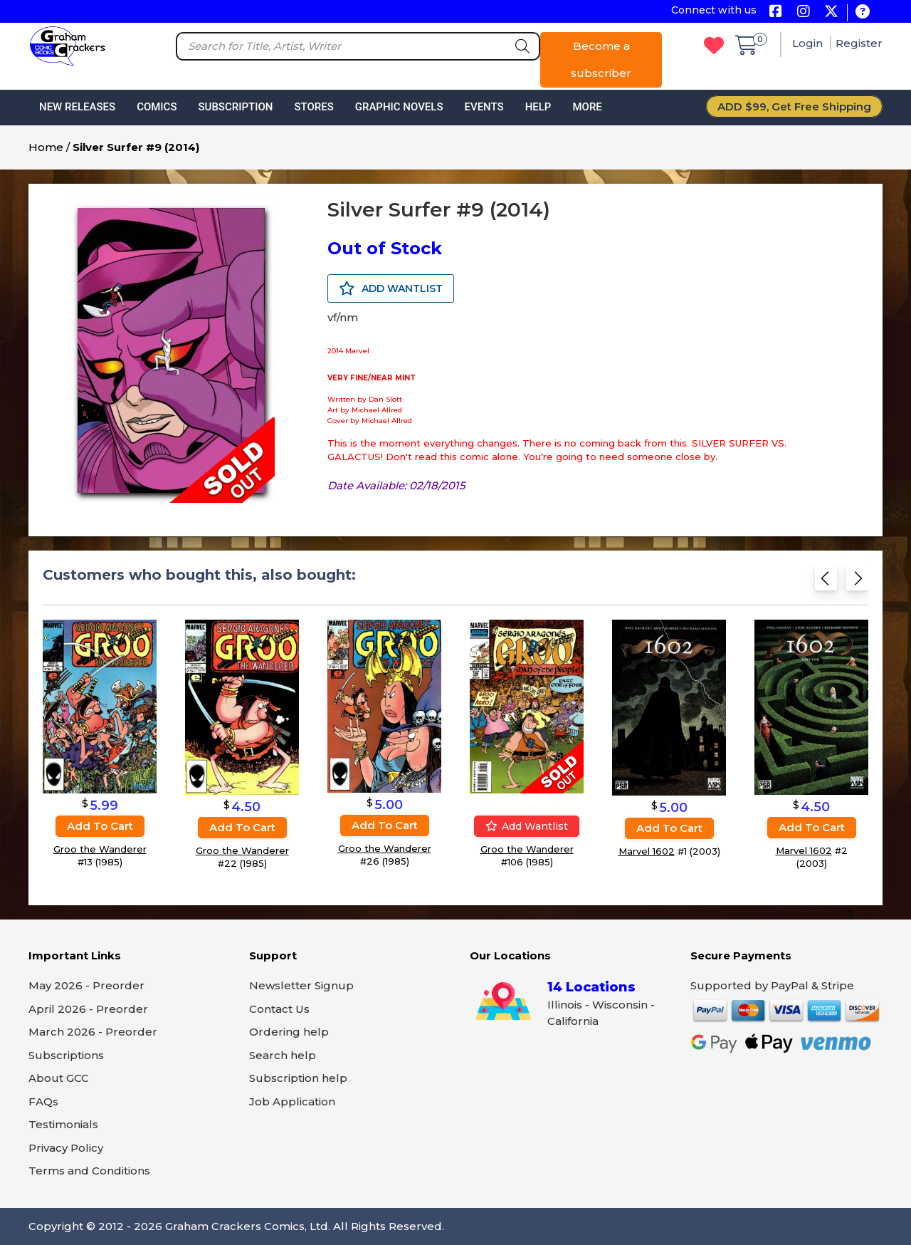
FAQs (43, 1101)
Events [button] (483, 106)
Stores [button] (313, 106)
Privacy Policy (65, 1148)
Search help (282, 1055)
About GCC (58, 1078)
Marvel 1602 (646, 852)
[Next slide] (857, 582)
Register (859, 43)
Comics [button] (157, 106)
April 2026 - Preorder (88, 1009)
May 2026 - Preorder (86, 985)
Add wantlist (526, 826)
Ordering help (289, 1031)
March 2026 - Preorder (92, 1031)
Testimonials (63, 1124)
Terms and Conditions (89, 1170)
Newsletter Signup (301, 985)
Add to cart (100, 826)
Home (45, 147)
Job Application (292, 1101)
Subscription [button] (236, 106)
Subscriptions (66, 1055)
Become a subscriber (601, 59)
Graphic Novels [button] (399, 106)
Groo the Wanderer (100, 849)
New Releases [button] (77, 106)
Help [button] (538, 106)
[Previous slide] (826, 582)
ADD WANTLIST (391, 288)
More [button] (586, 106)
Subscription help (298, 1078)
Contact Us (279, 1009)
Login (809, 43)
